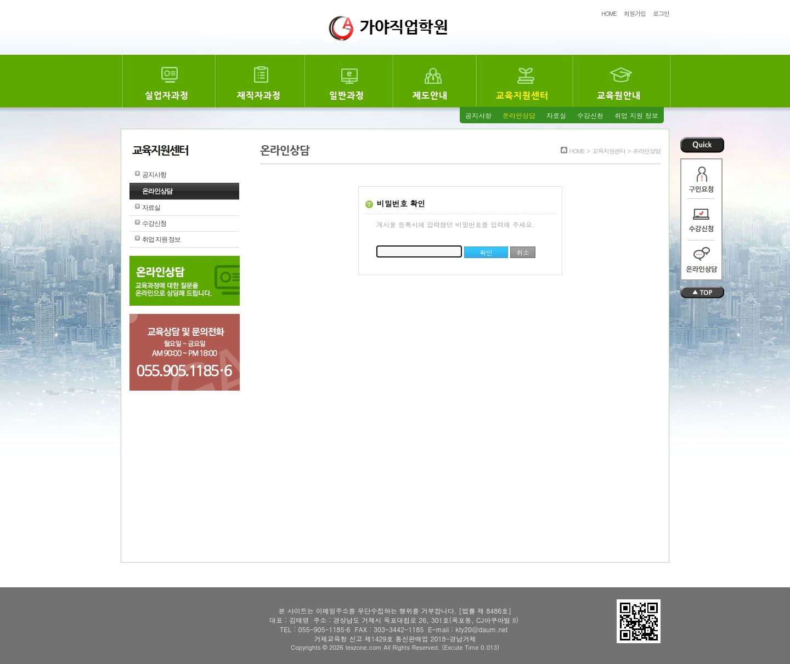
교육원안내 (619, 95)
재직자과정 (259, 95)
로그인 (661, 13)
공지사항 (478, 115)
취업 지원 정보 (636, 115)
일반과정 (346, 95)
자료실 (556, 115)
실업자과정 (167, 95)
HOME (609, 13)
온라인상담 (519, 115)
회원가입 (635, 13)
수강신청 (590, 115)
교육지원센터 (522, 95)
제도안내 (430, 95)
